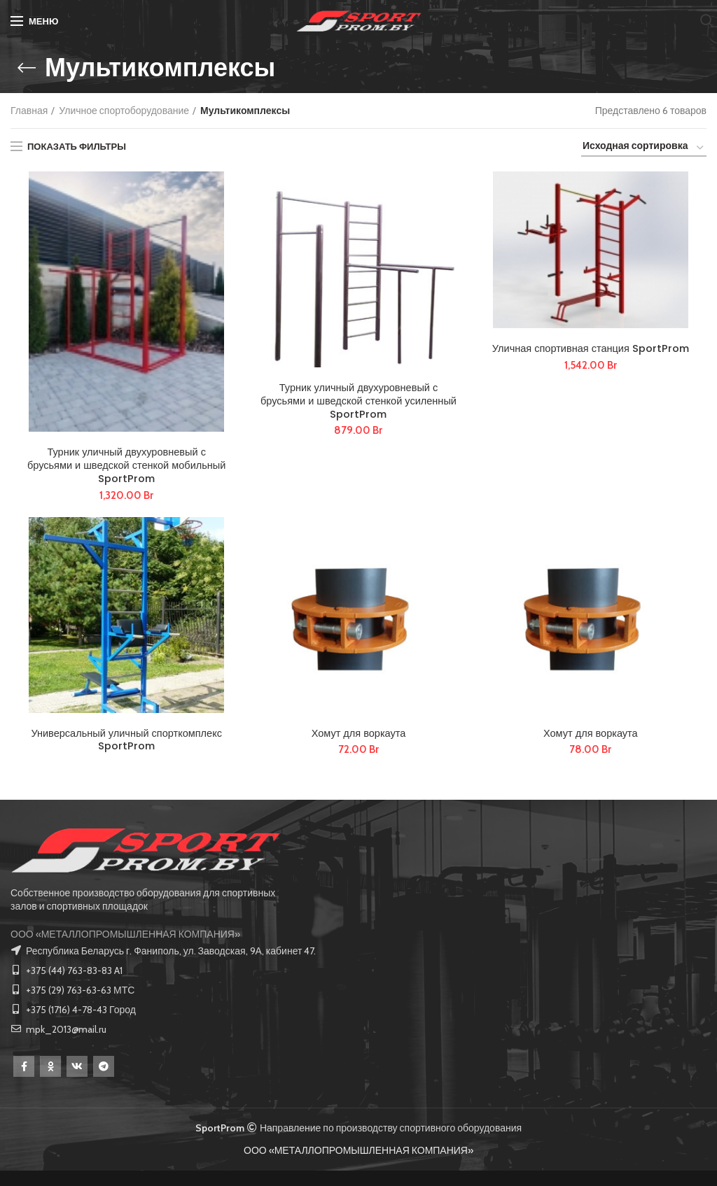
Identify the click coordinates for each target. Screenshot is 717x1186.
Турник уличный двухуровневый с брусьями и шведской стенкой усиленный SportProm (358, 405)
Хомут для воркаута (358, 744)
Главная (29, 110)
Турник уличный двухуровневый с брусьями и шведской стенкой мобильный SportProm (126, 470)
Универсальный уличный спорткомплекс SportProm (126, 752)
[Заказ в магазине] (643, 148)
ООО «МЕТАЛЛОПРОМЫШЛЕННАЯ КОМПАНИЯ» (125, 949)
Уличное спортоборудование (124, 110)
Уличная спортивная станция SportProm (591, 358)
